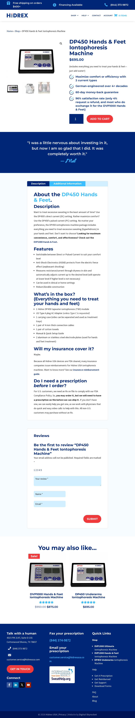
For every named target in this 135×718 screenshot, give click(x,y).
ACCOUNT (108, 15)
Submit (92, 518)
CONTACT (96, 15)
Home (10, 31)
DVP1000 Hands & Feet (45, 241)
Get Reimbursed (102, 679)
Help (94, 669)
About (95, 696)
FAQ (94, 692)
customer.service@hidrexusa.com (23, 659)
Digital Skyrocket (88, 714)
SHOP (73, 15)
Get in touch (20, 669)
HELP (84, 15)
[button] (61, 43)
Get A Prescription (103, 675)
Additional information (67, 183)
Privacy (62, 714)
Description (38, 183)
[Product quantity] (76, 119)
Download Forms (103, 686)
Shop (17, 31)
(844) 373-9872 (119, 4)
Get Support (100, 682)
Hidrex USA (51, 714)
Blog (94, 700)
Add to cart (99, 118)
